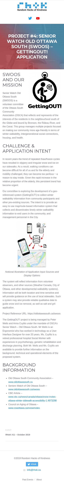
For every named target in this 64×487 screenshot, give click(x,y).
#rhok (31, 464)
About (39, 479)
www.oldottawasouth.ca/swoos (24, 389)
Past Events (27, 479)
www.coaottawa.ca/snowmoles (24, 408)
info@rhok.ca (32, 470)
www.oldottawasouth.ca (20, 382)
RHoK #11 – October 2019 (18, 435)
